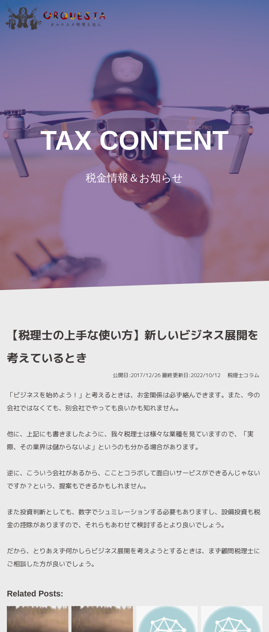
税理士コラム (243, 375)
